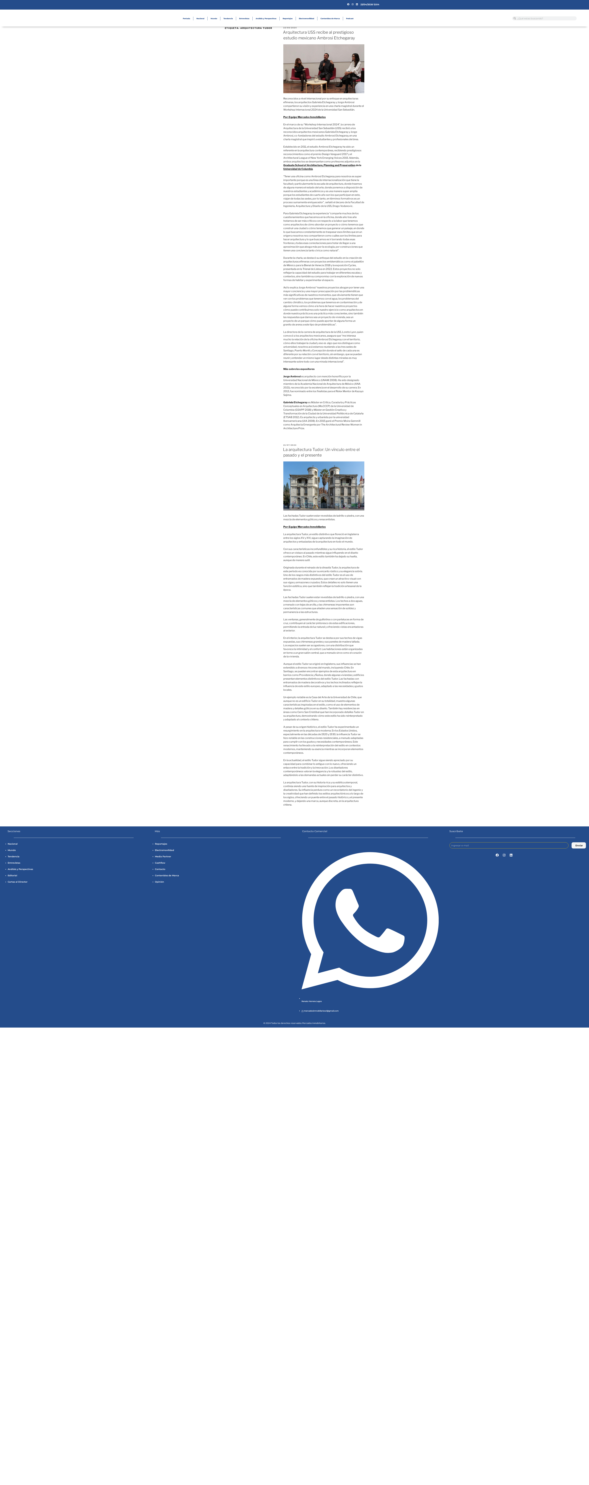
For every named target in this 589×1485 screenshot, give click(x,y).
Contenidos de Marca (330, 18)
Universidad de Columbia (298, 169)
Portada (186, 18)
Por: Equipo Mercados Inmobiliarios (304, 117)
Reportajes (288, 18)
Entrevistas (244, 18)
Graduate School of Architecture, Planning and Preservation (319, 165)
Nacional (200, 18)
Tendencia (228, 18)
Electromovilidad (306, 18)
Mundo (214, 18)
